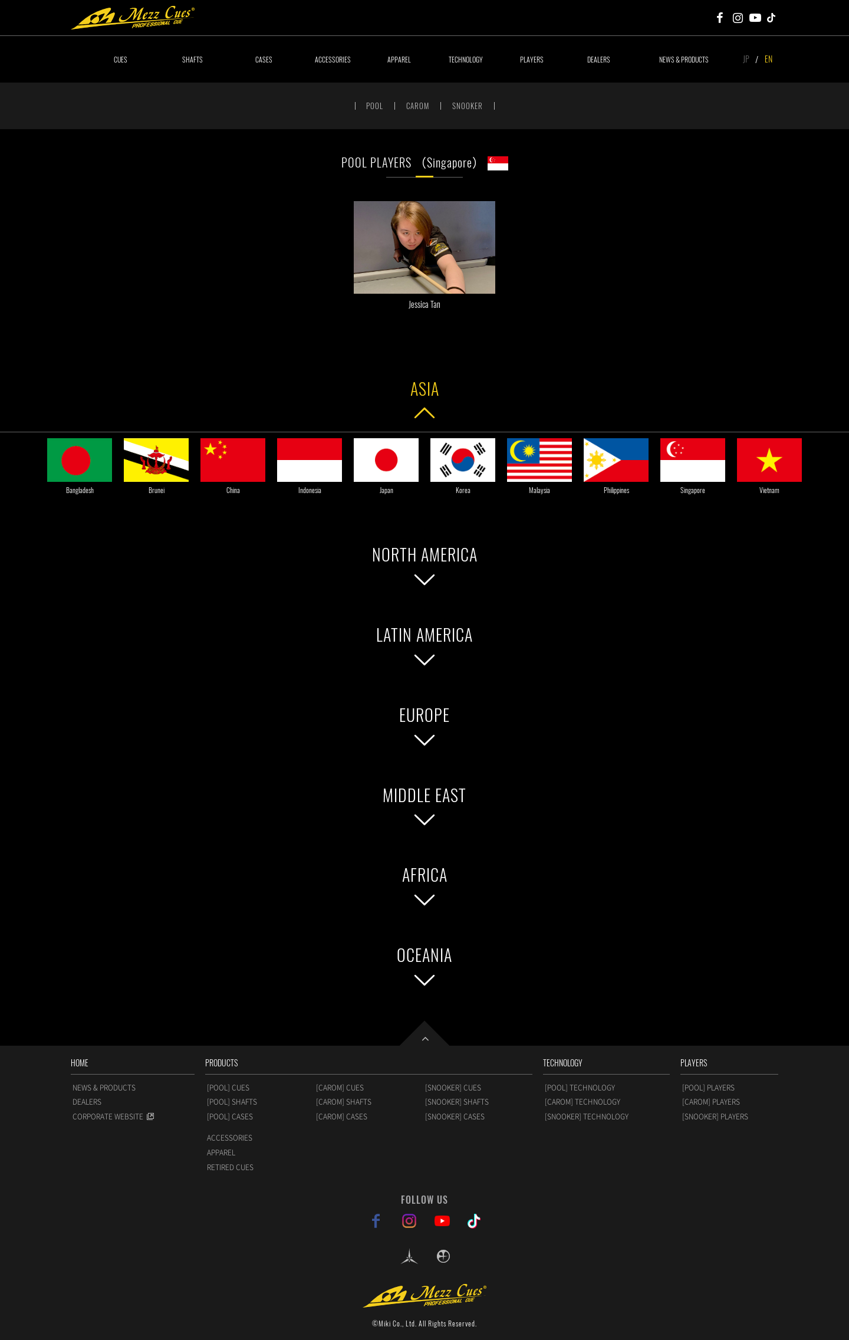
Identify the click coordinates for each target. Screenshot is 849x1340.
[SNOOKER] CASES (455, 1116)
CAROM (417, 105)
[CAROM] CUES (340, 1087)
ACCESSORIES (333, 59)
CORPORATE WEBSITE (108, 1116)
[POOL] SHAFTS (232, 1101)
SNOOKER (467, 105)
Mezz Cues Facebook (720, 18)
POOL (374, 105)
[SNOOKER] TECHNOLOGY (586, 1116)
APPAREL (399, 59)
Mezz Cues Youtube (755, 18)
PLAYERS (532, 59)
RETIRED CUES (230, 1167)
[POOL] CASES (230, 1116)
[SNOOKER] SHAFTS (457, 1101)
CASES (263, 59)
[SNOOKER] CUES (453, 1087)
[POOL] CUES (228, 1087)
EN (768, 58)
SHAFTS (192, 59)
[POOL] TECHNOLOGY (580, 1087)
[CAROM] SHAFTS (343, 1101)
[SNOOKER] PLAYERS (715, 1116)
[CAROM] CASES (341, 1116)
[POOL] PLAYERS (708, 1087)
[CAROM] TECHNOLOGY (582, 1101)
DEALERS (598, 59)
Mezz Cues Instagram (737, 18)
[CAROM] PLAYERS (711, 1101)
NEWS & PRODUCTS (684, 59)
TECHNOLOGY (466, 59)
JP (746, 58)
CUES (120, 59)
